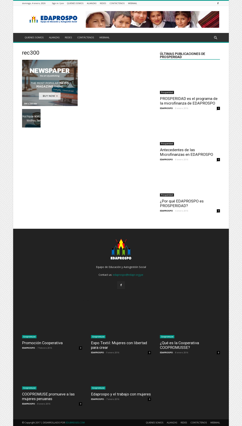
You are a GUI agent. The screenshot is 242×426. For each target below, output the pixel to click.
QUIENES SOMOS (75, 3)
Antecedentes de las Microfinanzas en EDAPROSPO (186, 152)
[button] (215, 37)
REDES (103, 3)
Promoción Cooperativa (42, 343)
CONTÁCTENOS (117, 3)
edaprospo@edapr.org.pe (128, 274)
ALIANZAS (91, 3)
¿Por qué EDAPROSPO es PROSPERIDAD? (182, 203)
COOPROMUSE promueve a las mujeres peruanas (48, 396)
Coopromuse (29, 336)
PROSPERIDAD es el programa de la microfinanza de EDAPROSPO (189, 100)
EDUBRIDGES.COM (75, 422)
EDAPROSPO (166, 108)
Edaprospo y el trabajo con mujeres (121, 394)
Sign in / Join (58, 3)
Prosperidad (167, 92)
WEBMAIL (132, 3)
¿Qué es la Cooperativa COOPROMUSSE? (179, 345)
